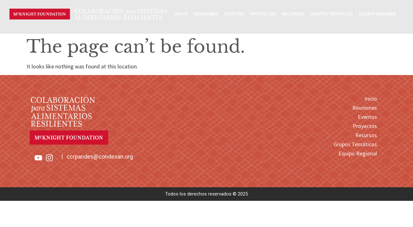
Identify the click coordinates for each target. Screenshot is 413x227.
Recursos (293, 14)
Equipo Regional (378, 14)
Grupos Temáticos (331, 14)
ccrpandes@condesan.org (100, 156)
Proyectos (262, 14)
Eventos (234, 14)
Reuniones (206, 14)
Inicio (181, 14)
